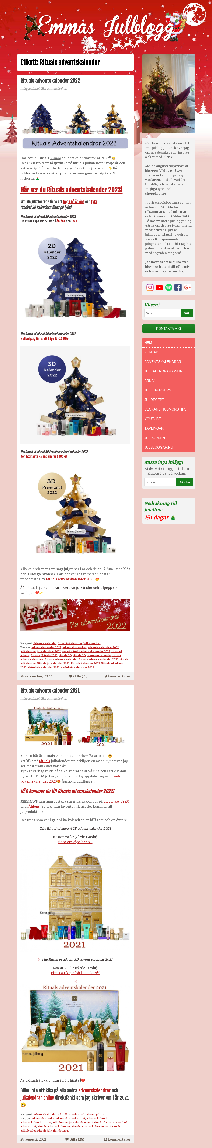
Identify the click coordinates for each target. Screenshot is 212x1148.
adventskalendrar (75, 647)
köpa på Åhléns (73, 201)
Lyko (94, 201)
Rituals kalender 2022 (85, 663)
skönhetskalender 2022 (44, 667)
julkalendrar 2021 (81, 1122)
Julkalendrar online (165, 371)
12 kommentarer (117, 1139)
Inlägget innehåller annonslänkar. (43, 89)
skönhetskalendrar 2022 (77, 667)
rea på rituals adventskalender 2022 (86, 651)
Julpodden (155, 438)
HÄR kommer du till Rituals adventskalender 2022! (67, 791)
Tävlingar (154, 428)
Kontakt (152, 352)
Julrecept (154, 400)
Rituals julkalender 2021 (53, 1130)
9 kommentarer (117, 676)
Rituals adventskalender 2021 (70, 579)
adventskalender (43, 1118)
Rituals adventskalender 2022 (50, 81)
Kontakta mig (168, 328)
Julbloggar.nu (159, 447)
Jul (59, 1114)
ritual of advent (104, 1122)
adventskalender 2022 (46, 647)
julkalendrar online (37, 1098)
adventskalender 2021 (70, 1118)
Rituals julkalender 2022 (53, 663)
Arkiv (150, 381)
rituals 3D (65, 655)
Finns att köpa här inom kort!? (75, 973)
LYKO (74, 221)
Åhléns (60, 221)
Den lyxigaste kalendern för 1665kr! (43, 457)
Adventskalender (44, 643)
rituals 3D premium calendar (92, 655)
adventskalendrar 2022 (103, 647)
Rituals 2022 (49, 655)
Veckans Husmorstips (166, 409)
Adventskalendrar (70, 643)
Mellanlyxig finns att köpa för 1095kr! (44, 339)
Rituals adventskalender (61, 659)
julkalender (28, 651)
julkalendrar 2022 (49, 651)
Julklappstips (158, 390)
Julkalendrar (92, 643)
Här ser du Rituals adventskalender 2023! (71, 190)
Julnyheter (88, 1114)
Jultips (100, 1114)
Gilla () (78, 676)
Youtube (153, 419)
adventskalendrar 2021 (35, 1122)
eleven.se (111, 801)
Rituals (35, 655)
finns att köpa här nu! (75, 842)
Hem (148, 343)
